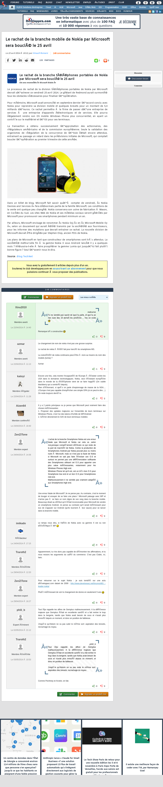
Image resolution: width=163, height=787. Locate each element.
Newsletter (72, 2)
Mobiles (142, 7)
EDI (100, 7)
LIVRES (54, 11)
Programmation (112, 7)
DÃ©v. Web (90, 7)
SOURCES (89, 11)
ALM (61, 7)
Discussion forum (138, 78)
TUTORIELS (22, 11)
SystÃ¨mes (154, 7)
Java (80, 7)
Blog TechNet (25, 256)
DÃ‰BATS (101, 11)
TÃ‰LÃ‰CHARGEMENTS (71, 11)
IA (55, 7)
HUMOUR (127, 11)
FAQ (40, 2)
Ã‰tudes (99, 2)
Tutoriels (28, 2)
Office (133, 7)
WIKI (111, 11)
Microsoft (71, 7)
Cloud (48, 7)
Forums (14, 2)
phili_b (21, 610)
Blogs (49, 2)
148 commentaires (61, 53)
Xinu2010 (20, 307)
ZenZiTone (21, 434)
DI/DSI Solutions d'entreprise (29, 7)
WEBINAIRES (42, 11)
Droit (111, 2)
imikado (21, 523)
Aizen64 (21, 405)
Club (121, 2)
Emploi (87, 2)
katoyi (21, 376)
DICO (118, 11)
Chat (59, 2)
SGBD (124, 7)
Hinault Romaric (40, 53)
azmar (21, 344)
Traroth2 (21, 552)
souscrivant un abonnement (69, 268)
